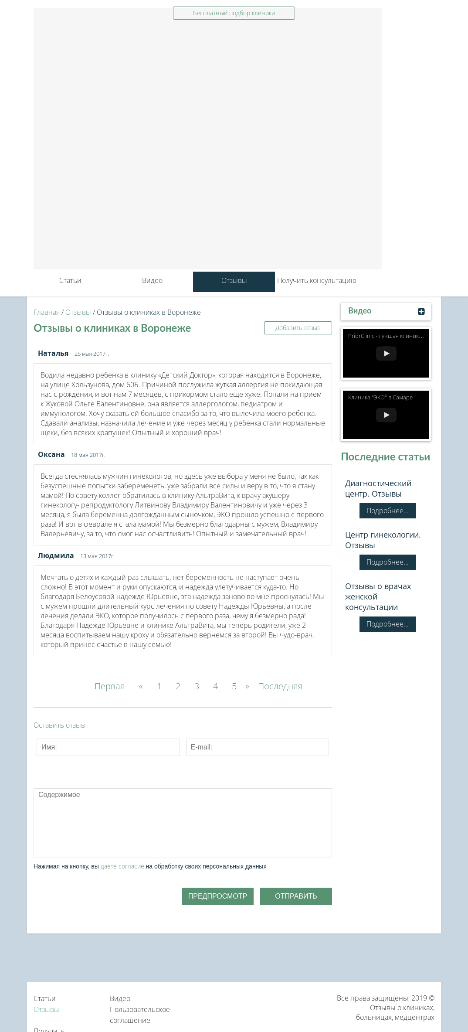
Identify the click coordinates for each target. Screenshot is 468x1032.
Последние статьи (385, 456)
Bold (48, 783)
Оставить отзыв (59, 725)
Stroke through (108, 783)
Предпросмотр (218, 896)
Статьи (70, 280)
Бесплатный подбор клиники (234, 13)
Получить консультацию (316, 280)
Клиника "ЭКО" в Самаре (380, 397)
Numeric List (148, 783)
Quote (168, 783)
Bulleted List (128, 783)
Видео (152, 280)
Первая (110, 686)
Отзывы (234, 280)
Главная (47, 312)
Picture (228, 783)
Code (188, 783)
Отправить (296, 896)
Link (208, 783)
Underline (88, 783)
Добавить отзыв (298, 328)
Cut (248, 783)
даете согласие (122, 866)
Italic (68, 783)
